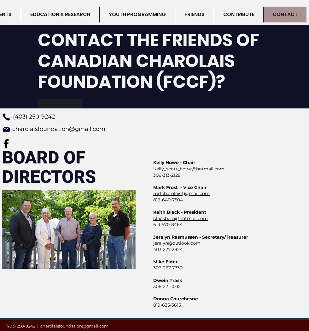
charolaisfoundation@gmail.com (58, 129)
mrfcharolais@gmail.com (181, 193)
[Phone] (6, 117)
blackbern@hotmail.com (180, 218)
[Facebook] (6, 144)
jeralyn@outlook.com (177, 243)
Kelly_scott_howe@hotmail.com (188, 169)
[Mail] (6, 129)
